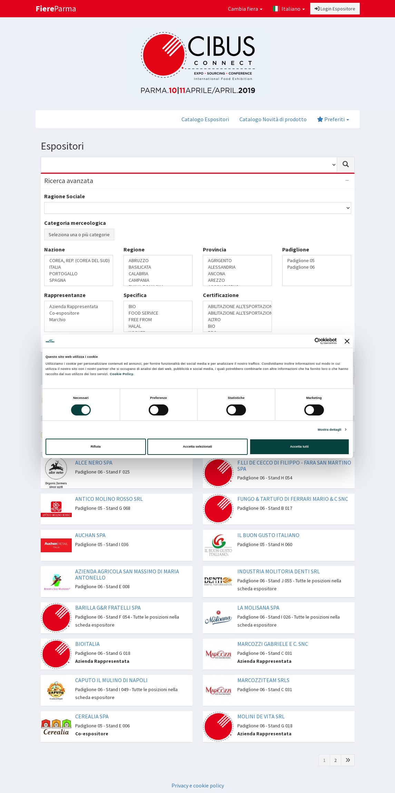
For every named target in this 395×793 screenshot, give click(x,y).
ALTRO (237, 319)
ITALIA (79, 267)
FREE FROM (158, 319)
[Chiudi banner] (347, 341)
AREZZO (237, 280)
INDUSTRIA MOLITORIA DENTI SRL (278, 571)
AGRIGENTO (237, 260)
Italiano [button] (289, 8)
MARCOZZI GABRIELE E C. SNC (272, 643)
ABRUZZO (158, 260)
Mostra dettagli (329, 429)
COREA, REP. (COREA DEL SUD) (79, 260)
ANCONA (237, 273)
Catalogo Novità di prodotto (273, 119)
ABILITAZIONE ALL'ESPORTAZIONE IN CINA (237, 306)
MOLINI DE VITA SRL (261, 716)
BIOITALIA (87, 643)
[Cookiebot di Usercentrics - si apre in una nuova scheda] (306, 341)
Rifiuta (96, 446)
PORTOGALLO (79, 273)
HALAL (158, 326)
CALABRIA (158, 273)
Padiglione (295, 249)
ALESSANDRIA (237, 267)
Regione (134, 249)
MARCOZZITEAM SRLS (263, 680)
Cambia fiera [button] (245, 8)
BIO (158, 306)
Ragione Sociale (64, 196)
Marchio (79, 319)
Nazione (54, 249)
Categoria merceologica (75, 222)
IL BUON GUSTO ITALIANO (268, 535)
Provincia (214, 249)
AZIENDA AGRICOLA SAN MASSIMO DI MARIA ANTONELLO (127, 574)
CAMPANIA (158, 280)
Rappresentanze (65, 295)
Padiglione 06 (317, 267)
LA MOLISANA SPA (258, 607)
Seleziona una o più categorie (79, 234)
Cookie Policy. (122, 374)
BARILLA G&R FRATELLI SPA (108, 607)
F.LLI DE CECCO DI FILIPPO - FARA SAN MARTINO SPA (294, 465)
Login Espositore (335, 9)
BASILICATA (158, 267)
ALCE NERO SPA (93, 462)
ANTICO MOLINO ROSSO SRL (109, 498)
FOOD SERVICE (158, 313)
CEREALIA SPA (92, 716)
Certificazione (221, 295)
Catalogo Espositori (205, 119)
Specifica (135, 295)
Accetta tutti (299, 446)
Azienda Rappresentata (79, 306)
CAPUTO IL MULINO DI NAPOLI (111, 680)
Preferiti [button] (333, 119)
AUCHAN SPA (90, 535)
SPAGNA (79, 280)
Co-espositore (79, 313)
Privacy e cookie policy (197, 785)
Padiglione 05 (317, 260)
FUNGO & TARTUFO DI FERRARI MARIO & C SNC (292, 498)
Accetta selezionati (197, 446)
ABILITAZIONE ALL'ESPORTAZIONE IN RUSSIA (237, 313)
